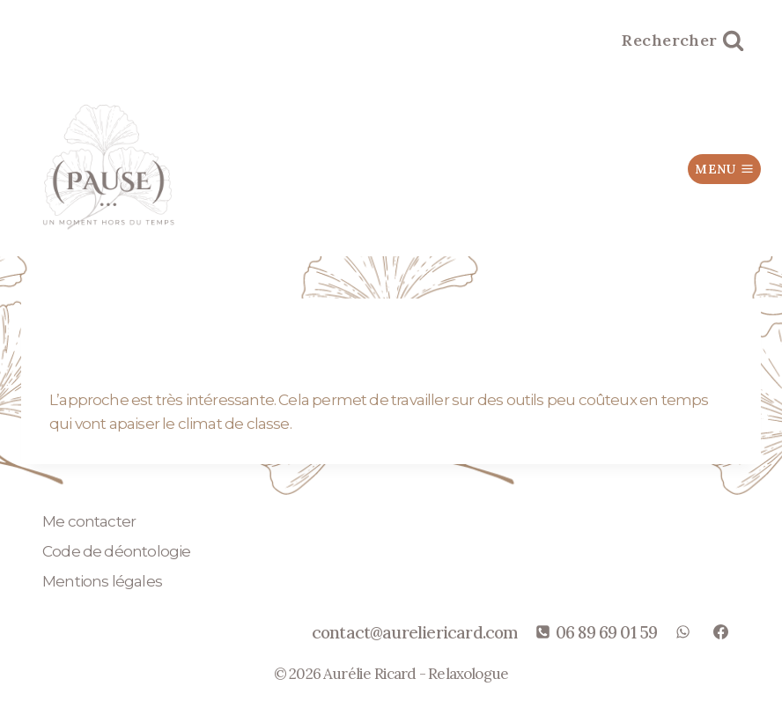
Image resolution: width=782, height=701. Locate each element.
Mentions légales (102, 581)
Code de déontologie (116, 551)
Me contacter (89, 521)
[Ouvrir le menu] (724, 169)
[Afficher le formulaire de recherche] (683, 41)
